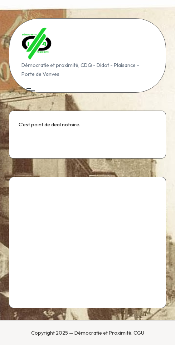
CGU (138, 333)
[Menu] (30, 90)
